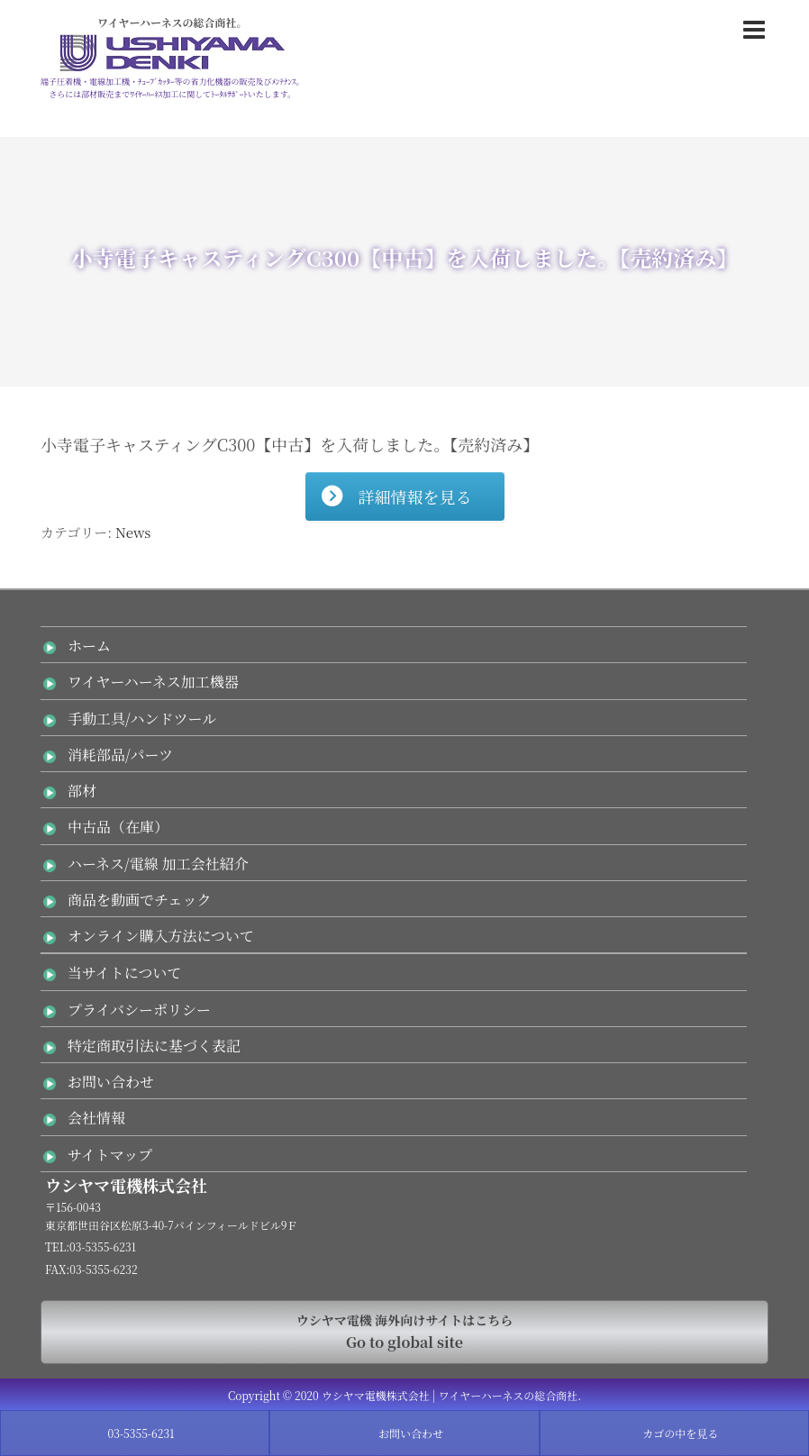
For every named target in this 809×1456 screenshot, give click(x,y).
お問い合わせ (111, 1081)
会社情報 (96, 1117)
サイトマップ (110, 1154)
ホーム (89, 645)
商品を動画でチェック (140, 899)
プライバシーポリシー (139, 1009)
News (132, 532)
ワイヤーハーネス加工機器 (153, 681)
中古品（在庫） (118, 826)
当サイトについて (125, 972)
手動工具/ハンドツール (142, 718)
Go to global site (404, 1331)
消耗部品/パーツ (120, 754)
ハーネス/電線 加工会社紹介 (158, 863)
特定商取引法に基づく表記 (154, 1045)
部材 (82, 790)
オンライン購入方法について (161, 935)
